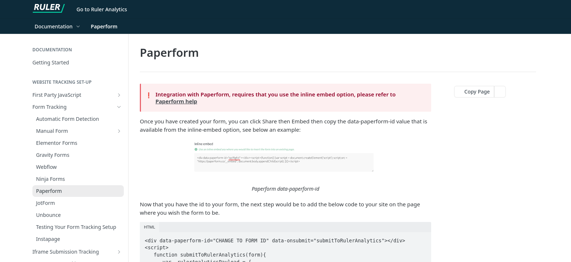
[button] (285, 167)
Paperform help (176, 101)
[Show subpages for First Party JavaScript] (119, 95)
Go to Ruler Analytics (101, 9)
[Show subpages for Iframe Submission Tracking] (119, 252)
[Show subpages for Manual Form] (119, 131)
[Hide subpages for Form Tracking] (119, 107)
